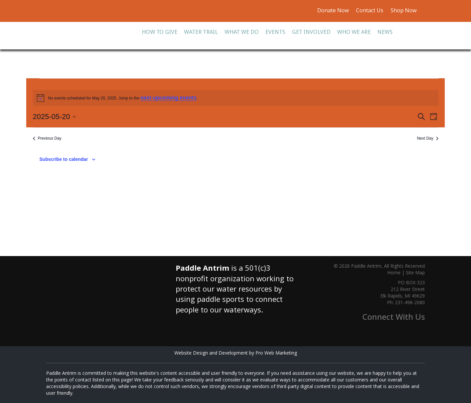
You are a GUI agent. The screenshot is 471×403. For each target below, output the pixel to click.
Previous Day (47, 138)
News (385, 32)
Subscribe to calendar (64, 159)
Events (275, 32)
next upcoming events (169, 98)
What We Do (242, 32)
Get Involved (311, 32)
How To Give (159, 32)
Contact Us (369, 10)
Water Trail (201, 32)
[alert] (235, 98)
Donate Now (333, 10)
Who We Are (354, 32)
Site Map (415, 272)
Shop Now (403, 10)
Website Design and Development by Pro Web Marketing (235, 353)
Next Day (427, 138)
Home (394, 272)
